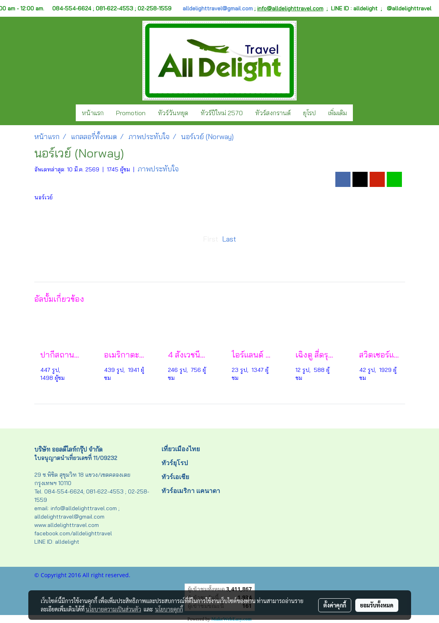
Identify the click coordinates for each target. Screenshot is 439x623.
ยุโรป (309, 113)
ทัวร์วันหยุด (173, 113)
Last (229, 239)
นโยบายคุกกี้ (169, 609)
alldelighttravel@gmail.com (218, 8)
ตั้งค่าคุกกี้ (334, 605)
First (210, 239)
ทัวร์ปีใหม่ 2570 (222, 113)
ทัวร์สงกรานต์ (273, 113)
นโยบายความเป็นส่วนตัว (113, 609)
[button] (360, 113)
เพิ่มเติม (337, 113)
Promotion (131, 113)
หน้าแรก (93, 113)
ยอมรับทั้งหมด (377, 605)
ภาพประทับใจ (158, 168)
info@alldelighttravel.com (290, 8)
